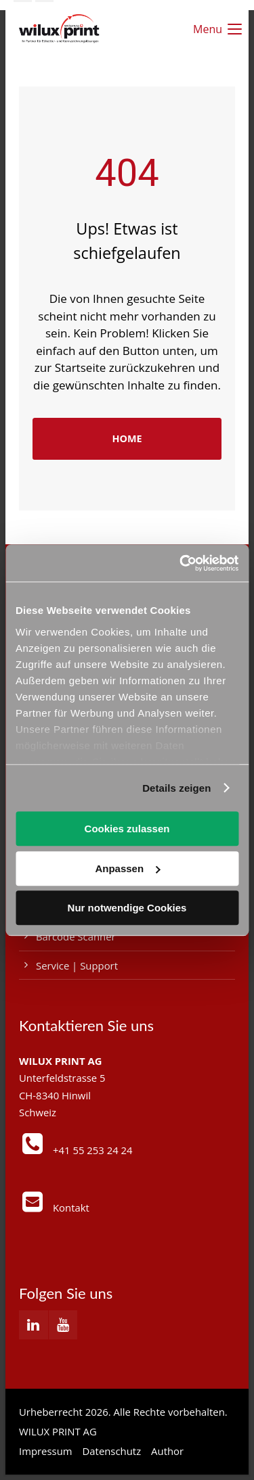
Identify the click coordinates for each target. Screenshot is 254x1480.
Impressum (45, 1451)
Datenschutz (112, 1451)
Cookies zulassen (127, 828)
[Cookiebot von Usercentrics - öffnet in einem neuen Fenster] (180, 563)
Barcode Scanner (76, 936)
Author (167, 1451)
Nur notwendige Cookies (127, 907)
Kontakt (71, 1207)
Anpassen (127, 868)
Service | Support (77, 965)
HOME (127, 438)
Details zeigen (176, 788)
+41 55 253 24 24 (93, 1150)
